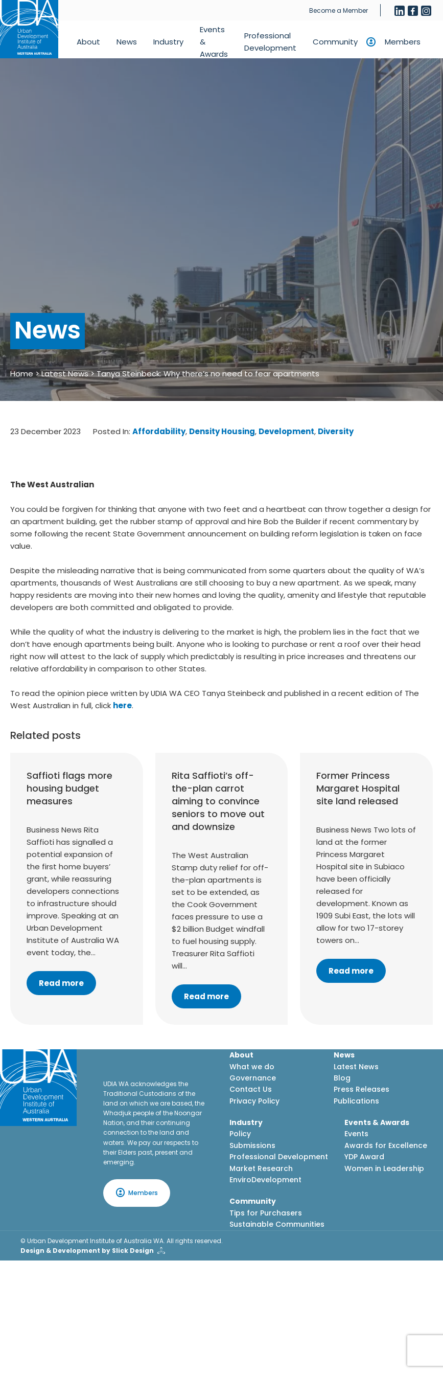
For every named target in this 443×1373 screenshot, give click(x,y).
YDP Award (364, 1157)
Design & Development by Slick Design (87, 1250)
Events (356, 1134)
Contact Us (250, 1089)
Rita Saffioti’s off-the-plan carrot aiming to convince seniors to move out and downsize (218, 801)
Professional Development (270, 41)
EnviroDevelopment (265, 1180)
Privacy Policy (254, 1101)
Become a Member (338, 10)
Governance (252, 1078)
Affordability (158, 431)
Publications (356, 1101)
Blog (342, 1078)
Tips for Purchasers (265, 1213)
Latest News (64, 373)
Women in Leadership (384, 1168)
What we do (251, 1067)
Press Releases (361, 1089)
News (126, 41)
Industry (168, 41)
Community (335, 41)
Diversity (336, 431)
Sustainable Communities (276, 1224)
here (122, 705)
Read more (61, 983)
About (88, 41)
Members (403, 41)
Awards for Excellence (385, 1145)
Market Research (261, 1168)
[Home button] (29, 29)
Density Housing (222, 431)
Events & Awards (214, 41)
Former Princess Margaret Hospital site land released (358, 788)
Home (21, 373)
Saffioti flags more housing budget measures (69, 788)
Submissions (252, 1145)
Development (286, 431)
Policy (240, 1134)
